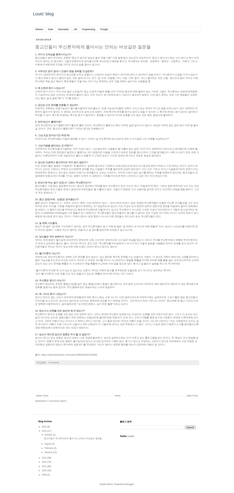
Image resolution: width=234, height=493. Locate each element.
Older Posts (192, 395)
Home (117, 395)
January (48, 452)
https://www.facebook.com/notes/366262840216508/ (69, 354)
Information (63, 29)
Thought (104, 29)
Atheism (39, 29)
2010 (44, 470)
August (48, 444)
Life (75, 29)
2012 (44, 462)
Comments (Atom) (57, 401)
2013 (44, 457)
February (49, 448)
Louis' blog (43, 13)
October (48, 434)
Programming (88, 29)
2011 (44, 466)
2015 (44, 426)
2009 (44, 474)
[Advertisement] (117, 381)
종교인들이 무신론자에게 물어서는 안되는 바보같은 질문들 (93, 46)
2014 (44, 431)
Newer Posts (42, 395)
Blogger (130, 484)
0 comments (53, 362)
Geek (50, 29)
